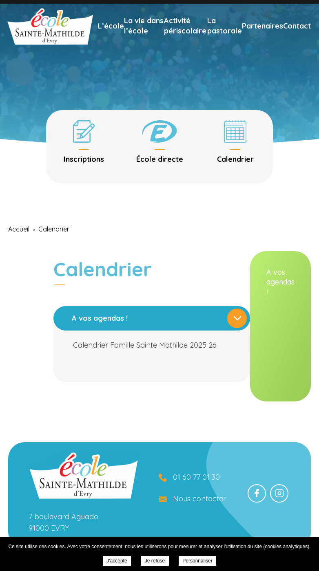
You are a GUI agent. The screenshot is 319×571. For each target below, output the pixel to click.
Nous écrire (126, 7)
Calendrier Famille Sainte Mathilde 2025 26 (205, 345)
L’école (111, 36)
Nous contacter (199, 498)
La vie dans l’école (144, 36)
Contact (297, 36)
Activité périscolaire (185, 36)
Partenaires (262, 36)
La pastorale (224, 36)
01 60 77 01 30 (188, 7)
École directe (252, 7)
